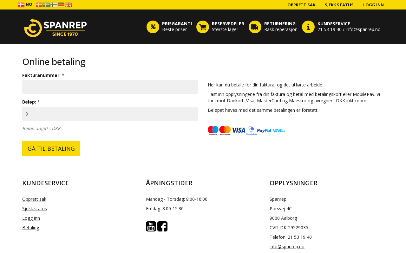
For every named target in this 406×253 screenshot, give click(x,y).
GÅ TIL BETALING (51, 148)
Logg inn (373, 5)
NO (24, 4)
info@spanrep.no (287, 247)
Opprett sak (301, 5)
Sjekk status (339, 5)
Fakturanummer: (41, 75)
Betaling (30, 228)
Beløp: (29, 102)
